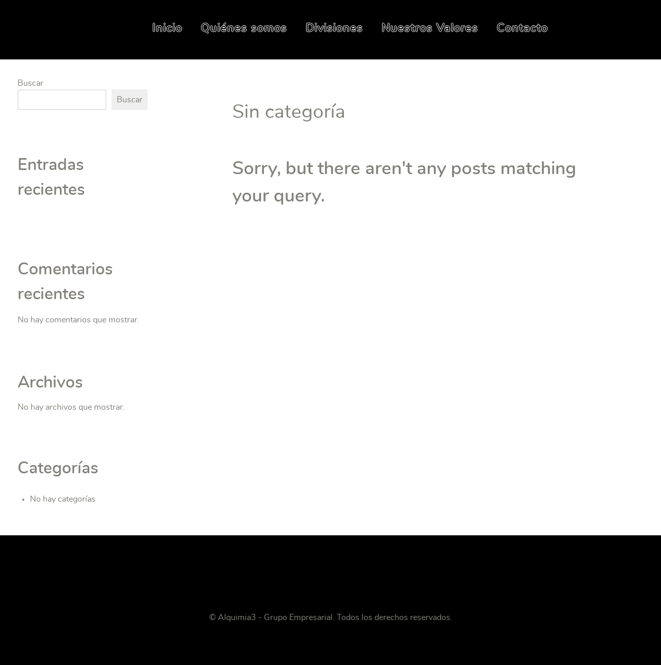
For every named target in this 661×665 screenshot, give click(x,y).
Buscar (30, 83)
